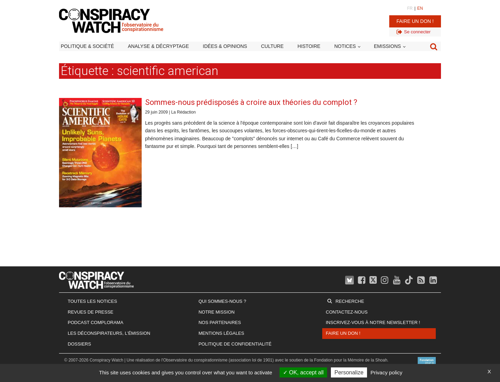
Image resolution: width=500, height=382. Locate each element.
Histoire (309, 46)
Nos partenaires (220, 322)
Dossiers (79, 344)
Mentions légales (221, 333)
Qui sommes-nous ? (222, 301)
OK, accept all (303, 372)
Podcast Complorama (95, 322)
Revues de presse (91, 312)
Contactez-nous (346, 312)
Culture (272, 46)
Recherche (349, 301)
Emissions (387, 46)
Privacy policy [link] (386, 372)
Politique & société (87, 46)
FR (409, 8)
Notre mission (217, 312)
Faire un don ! (415, 21)
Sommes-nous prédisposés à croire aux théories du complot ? (251, 102)
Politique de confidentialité (235, 344)
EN (420, 8)
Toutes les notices (92, 301)
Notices (345, 46)
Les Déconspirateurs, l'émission (109, 333)
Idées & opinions (225, 46)
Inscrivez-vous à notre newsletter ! (373, 322)
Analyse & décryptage (158, 46)
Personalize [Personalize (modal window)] (349, 372)
